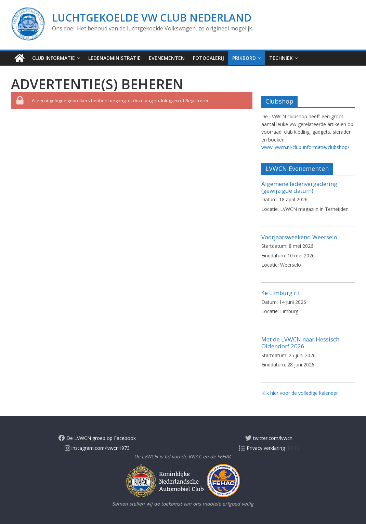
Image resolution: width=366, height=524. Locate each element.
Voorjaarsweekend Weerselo (299, 237)
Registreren (197, 100)
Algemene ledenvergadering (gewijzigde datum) (299, 187)
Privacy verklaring (262, 448)
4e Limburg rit (280, 293)
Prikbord (244, 58)
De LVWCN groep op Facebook (97, 438)
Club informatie (53, 58)
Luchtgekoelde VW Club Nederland (151, 18)
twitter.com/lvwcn (268, 438)
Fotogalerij (208, 58)
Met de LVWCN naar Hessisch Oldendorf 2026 (300, 342)
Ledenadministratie (114, 58)
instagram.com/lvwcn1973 (97, 448)
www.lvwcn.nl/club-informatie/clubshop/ (305, 147)
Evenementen (167, 58)
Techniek (281, 58)
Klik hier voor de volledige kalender (299, 393)
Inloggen (170, 100)
